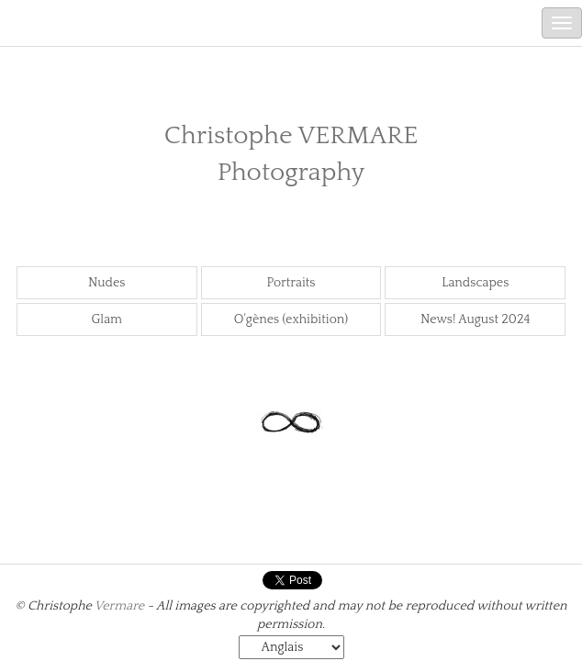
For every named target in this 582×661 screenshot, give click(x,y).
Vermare (119, 606)
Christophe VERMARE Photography (291, 153)
